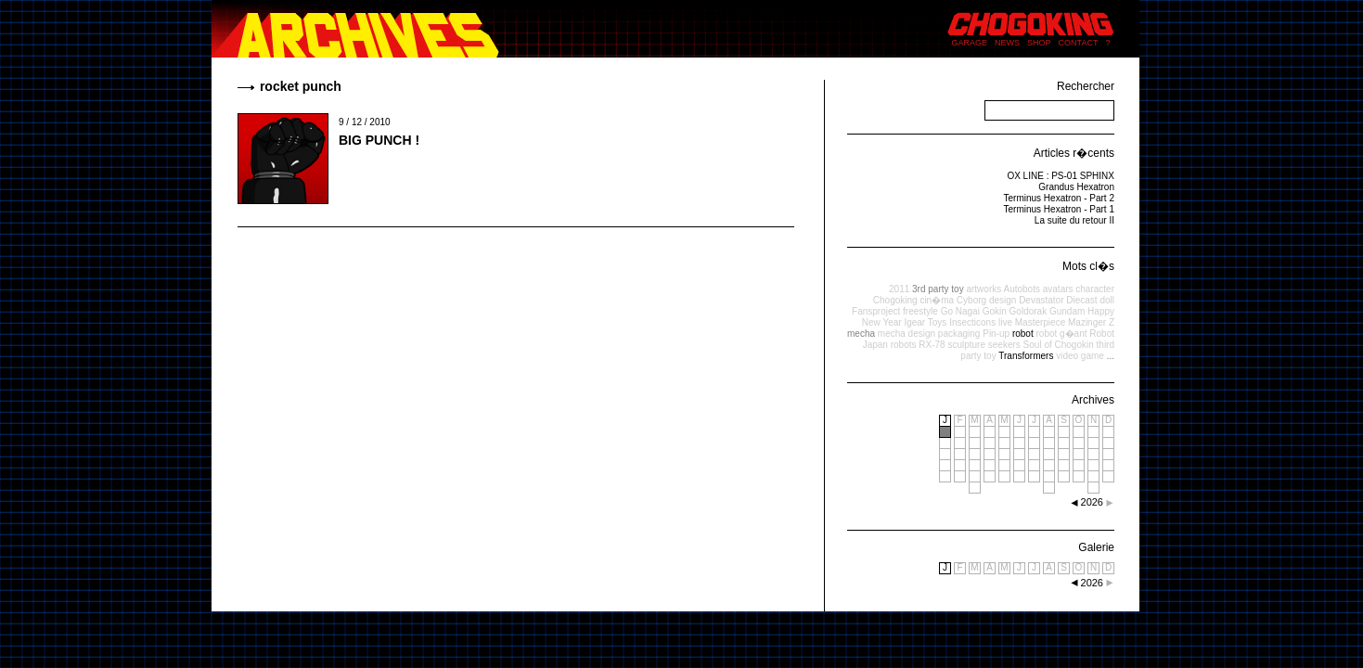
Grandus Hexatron (1076, 187)
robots (904, 345)
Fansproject (876, 311)
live (1005, 322)
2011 (899, 289)
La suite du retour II (1074, 220)
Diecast (1081, 300)
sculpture (966, 345)
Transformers (1025, 356)
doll (1106, 300)
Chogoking (895, 300)
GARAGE (970, 42)
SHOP (1039, 42)
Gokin (995, 311)
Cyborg (971, 300)
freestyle (920, 311)
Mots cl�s (1088, 266)
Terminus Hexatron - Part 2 (1059, 198)
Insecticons (972, 322)
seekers (1004, 345)
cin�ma (936, 300)
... (1110, 356)
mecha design (906, 333)
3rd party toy (938, 289)
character (1094, 289)
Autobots (1021, 289)
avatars (1058, 289)
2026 (1092, 582)
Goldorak (1028, 311)
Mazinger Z (1091, 322)
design (1002, 300)
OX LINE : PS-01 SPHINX (1060, 176)
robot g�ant (1061, 333)
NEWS (1007, 42)
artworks (983, 289)
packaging (959, 333)
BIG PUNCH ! (379, 140)
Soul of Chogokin (1058, 345)
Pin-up (996, 333)
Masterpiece (1040, 322)
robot (1023, 333)
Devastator (1041, 300)
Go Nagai (960, 311)
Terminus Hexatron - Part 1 (1059, 209)
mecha (861, 333)
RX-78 (932, 345)
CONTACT (1079, 42)
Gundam (1067, 311)
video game (1080, 356)
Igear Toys (925, 322)
